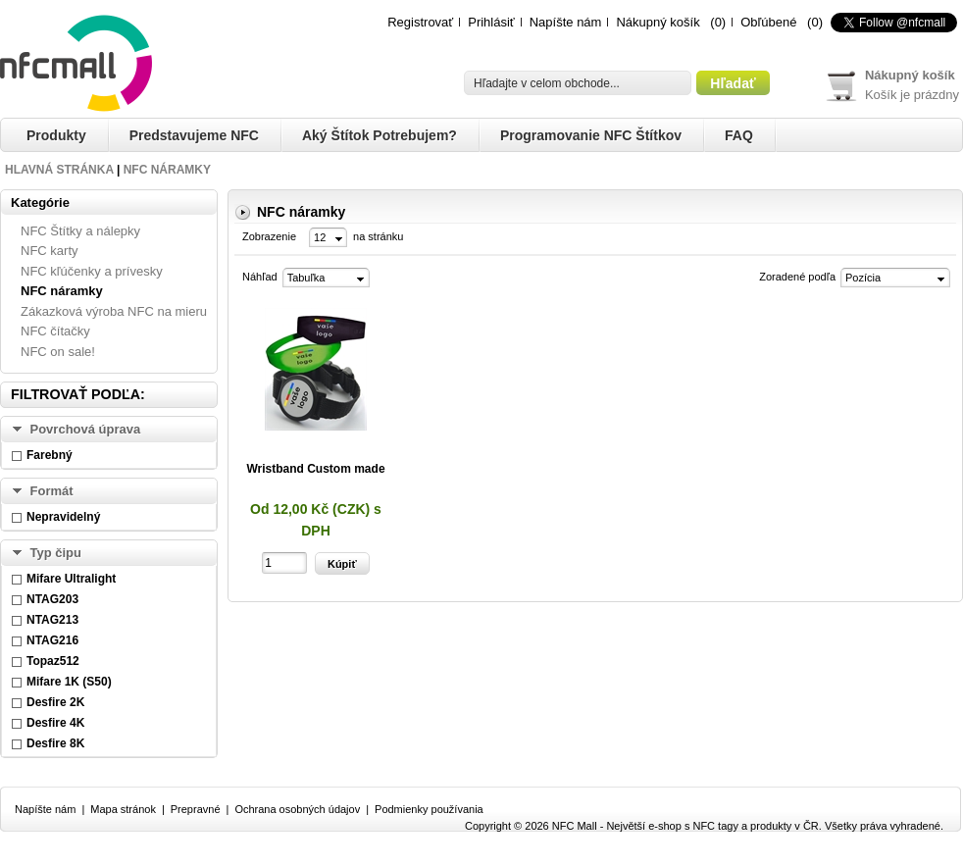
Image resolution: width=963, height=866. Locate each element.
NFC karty (49, 250)
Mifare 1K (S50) (69, 681)
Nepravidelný (63, 517)
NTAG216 (52, 640)
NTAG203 (52, 599)
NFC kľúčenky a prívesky (92, 271)
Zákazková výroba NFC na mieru (114, 311)
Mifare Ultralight (71, 579)
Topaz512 (52, 661)
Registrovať (420, 22)
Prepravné (196, 809)
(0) (718, 22)
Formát (52, 491)
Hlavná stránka (59, 170)
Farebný (49, 455)
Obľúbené (768, 22)
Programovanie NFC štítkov (591, 135)
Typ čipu (55, 552)
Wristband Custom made (315, 469)
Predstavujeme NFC (194, 135)
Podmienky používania (429, 809)
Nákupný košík (657, 22)
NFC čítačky (55, 331)
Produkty (56, 135)
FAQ (739, 135)
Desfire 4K (55, 723)
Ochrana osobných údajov (297, 809)
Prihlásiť (491, 22)
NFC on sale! (58, 351)
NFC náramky (167, 170)
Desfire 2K (55, 702)
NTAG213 (52, 620)
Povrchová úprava (85, 429)
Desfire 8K (55, 743)
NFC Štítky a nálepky (80, 231)
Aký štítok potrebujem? (379, 135)
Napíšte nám (566, 22)
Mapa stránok (123, 809)
